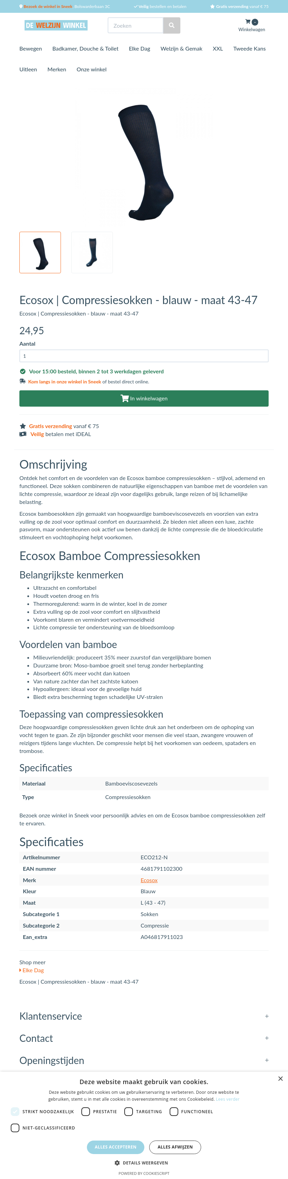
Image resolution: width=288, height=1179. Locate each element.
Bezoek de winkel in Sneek (47, 6)
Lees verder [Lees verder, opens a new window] (228, 1099)
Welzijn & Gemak (181, 48)
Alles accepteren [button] (116, 1147)
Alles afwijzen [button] (175, 1147)
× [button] (280, 1079)
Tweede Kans (249, 48)
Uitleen (28, 69)
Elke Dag (139, 48)
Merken (56, 69)
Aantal (27, 343)
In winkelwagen (144, 398)
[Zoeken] (171, 25)
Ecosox (149, 880)
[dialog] (144, 1125)
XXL (218, 48)
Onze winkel (91, 69)
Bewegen (30, 48)
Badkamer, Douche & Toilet (85, 48)
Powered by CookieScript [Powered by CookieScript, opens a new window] (144, 1173)
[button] (144, 1162)
